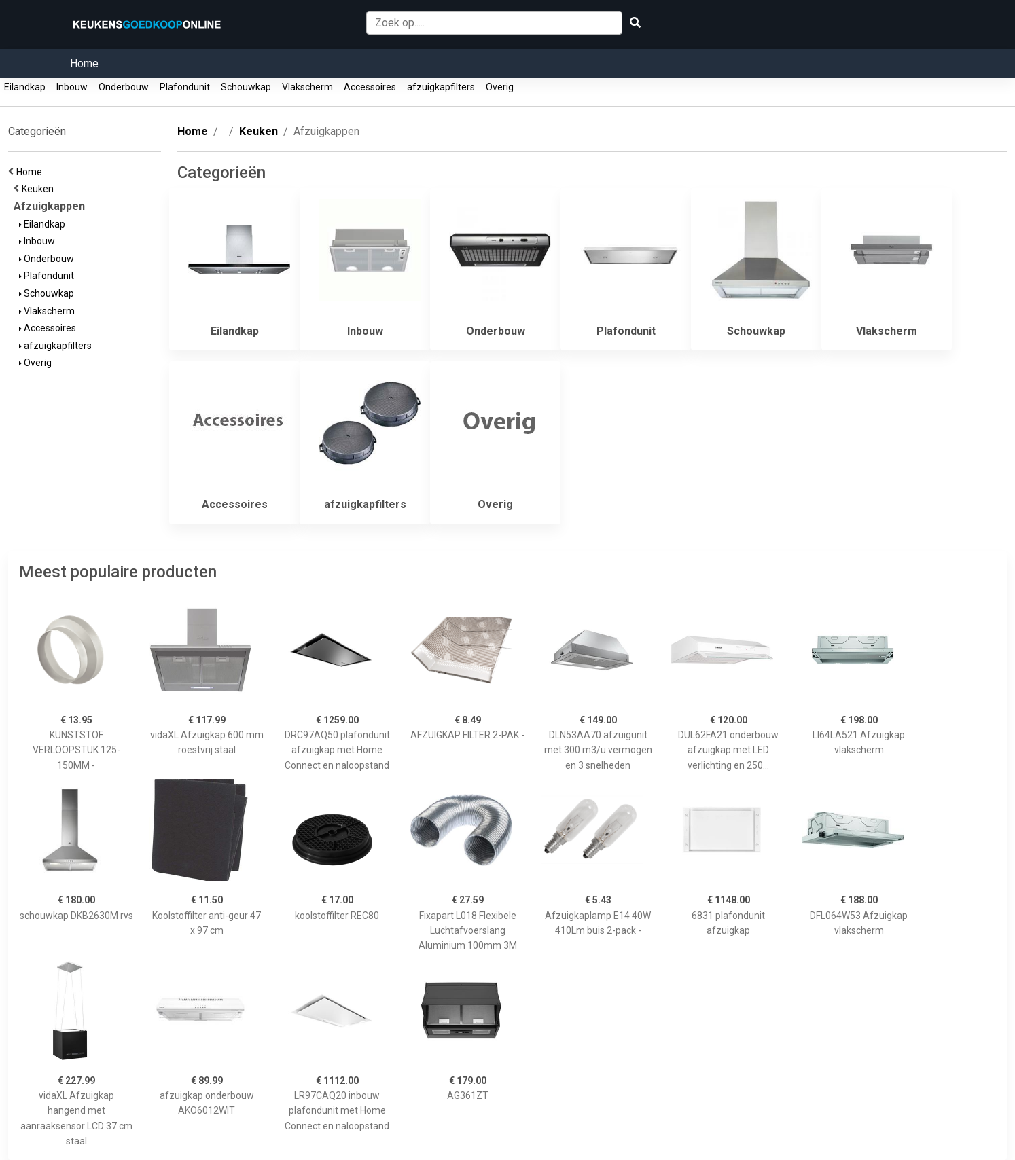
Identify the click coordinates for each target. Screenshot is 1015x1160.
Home (84, 63)
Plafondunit (185, 86)
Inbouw (72, 86)
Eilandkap (25, 86)
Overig (500, 86)
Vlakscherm (307, 86)
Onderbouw (123, 86)
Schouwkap (246, 86)
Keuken (40, 188)
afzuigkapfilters (441, 86)
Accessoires (370, 86)
